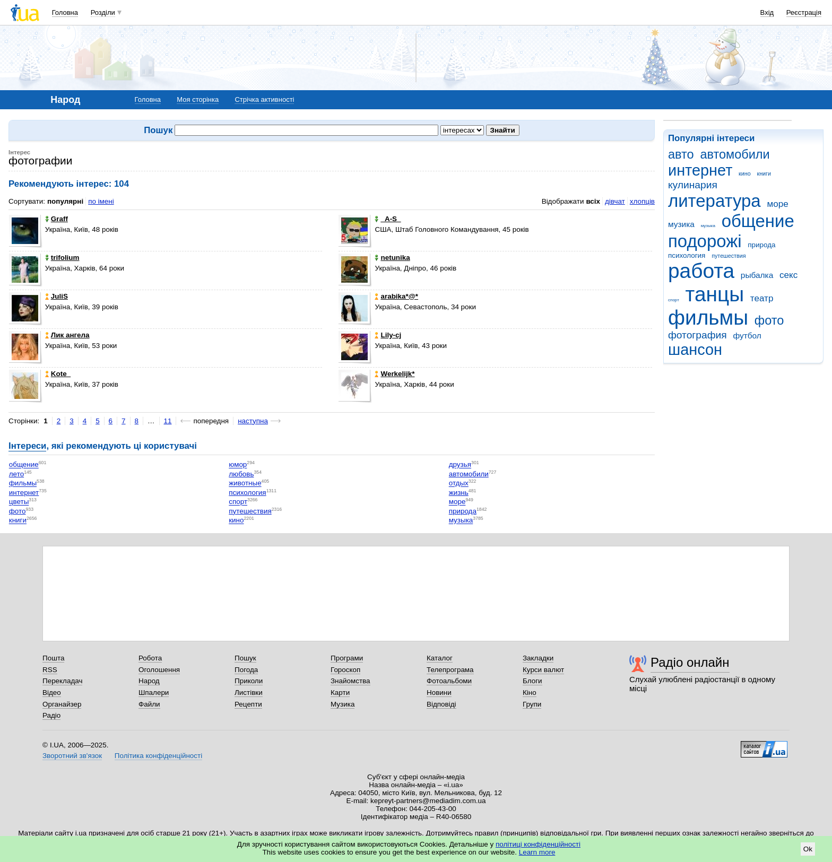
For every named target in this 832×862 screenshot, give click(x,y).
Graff (56, 219)
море (777, 204)
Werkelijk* (394, 374)
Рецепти (248, 704)
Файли (149, 704)
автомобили (734, 154)
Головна (65, 12)
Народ (149, 681)
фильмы (708, 317)
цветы (19, 502)
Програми (347, 658)
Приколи (249, 681)
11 (168, 421)
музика (681, 224)
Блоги (532, 681)
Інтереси (27, 446)
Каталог (440, 658)
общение (758, 221)
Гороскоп (345, 670)
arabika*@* (396, 296)
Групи (532, 704)
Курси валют (543, 670)
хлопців (642, 201)
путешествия (729, 255)
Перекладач (62, 681)
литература (714, 201)
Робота (150, 658)
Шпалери (153, 692)
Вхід (767, 12)
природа (761, 245)
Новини (439, 692)
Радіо (51, 715)
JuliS (56, 296)
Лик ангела (67, 335)
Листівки (249, 692)
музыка (708, 225)
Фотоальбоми (449, 681)
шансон (695, 349)
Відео (51, 692)
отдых (459, 483)
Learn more (537, 852)
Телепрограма (450, 670)
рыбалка (757, 275)
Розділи (103, 12)
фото (769, 320)
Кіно (529, 692)
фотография (697, 335)
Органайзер (61, 704)
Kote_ (58, 374)
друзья (460, 465)
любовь (241, 474)
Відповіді (441, 704)
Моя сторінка (198, 99)
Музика (342, 704)
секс (788, 275)
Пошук (245, 658)
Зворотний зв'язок (72, 756)
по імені (101, 201)
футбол (747, 335)
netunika (392, 258)
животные (245, 483)
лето (16, 474)
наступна (253, 421)
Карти (340, 692)
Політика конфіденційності (158, 756)
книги (764, 173)
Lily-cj (388, 335)
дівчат (615, 201)
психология (686, 255)
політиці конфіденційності (538, 844)
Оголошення (159, 670)
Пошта (53, 658)
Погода (246, 670)
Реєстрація (803, 12)
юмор (238, 465)
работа (701, 270)
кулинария (692, 184)
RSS (49, 670)
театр (762, 298)
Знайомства (350, 681)
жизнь (459, 493)
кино (745, 173)
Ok (807, 849)
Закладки (538, 658)
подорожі (705, 241)
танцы (715, 294)
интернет (700, 170)
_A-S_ (388, 219)
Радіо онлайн (690, 662)
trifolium (62, 258)
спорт (673, 300)
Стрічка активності (264, 99)
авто (681, 154)
